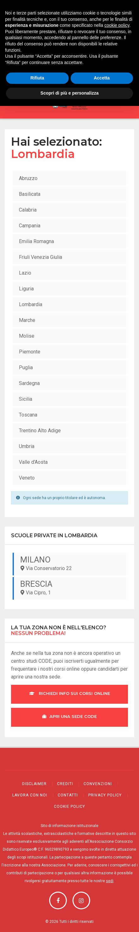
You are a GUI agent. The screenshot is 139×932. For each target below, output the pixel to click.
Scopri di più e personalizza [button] (69, 919)
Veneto (27, 478)
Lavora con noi (29, 795)
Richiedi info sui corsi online (69, 693)
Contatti (68, 795)
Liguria (26, 289)
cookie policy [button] (116, 851)
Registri (69, 47)
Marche (27, 320)
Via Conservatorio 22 (70, 563)
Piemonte (29, 352)
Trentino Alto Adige (40, 431)
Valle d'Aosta (33, 462)
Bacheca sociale (69, 38)
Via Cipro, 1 (70, 587)
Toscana (28, 415)
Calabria (28, 210)
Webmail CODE (69, 29)
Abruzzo (28, 178)
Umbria (26, 446)
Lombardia (30, 304)
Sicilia (25, 399)
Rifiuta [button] (37, 904)
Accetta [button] (102, 904)
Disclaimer (34, 784)
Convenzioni (98, 784)
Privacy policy (105, 795)
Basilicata (29, 194)
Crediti (65, 784)
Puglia (26, 367)
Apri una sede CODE (69, 716)
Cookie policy (69, 806)
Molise (26, 336)
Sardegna (29, 383)
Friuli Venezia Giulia (40, 257)
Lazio (25, 273)
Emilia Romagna (36, 241)
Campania (29, 226)
